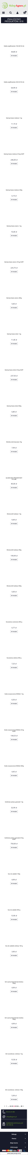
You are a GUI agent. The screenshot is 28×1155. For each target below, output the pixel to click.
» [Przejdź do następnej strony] (23, 1106)
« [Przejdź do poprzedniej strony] (4, 1106)
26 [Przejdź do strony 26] (17, 1106)
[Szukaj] (10, 12)
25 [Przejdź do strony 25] (16, 1106)
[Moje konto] (17, 13)
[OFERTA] (3, 13)
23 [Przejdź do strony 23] (12, 1106)
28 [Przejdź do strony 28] (21, 1106)
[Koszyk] (24, 12)
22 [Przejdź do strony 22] (10, 1106)
